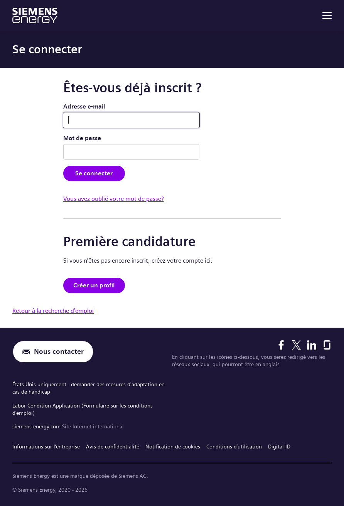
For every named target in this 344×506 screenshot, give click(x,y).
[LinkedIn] (311, 345)
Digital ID (279, 446)
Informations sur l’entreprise (46, 446)
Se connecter (94, 173)
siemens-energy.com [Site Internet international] (37, 426)
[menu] (327, 15)
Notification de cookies (172, 446)
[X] (296, 345)
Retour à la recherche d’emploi (53, 310)
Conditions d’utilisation (234, 446)
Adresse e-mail (84, 106)
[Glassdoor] (327, 345)
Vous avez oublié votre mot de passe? (113, 198)
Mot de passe (82, 138)
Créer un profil (94, 285)
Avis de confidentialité (112, 446)
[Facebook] (281, 345)
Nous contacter (59, 352)
